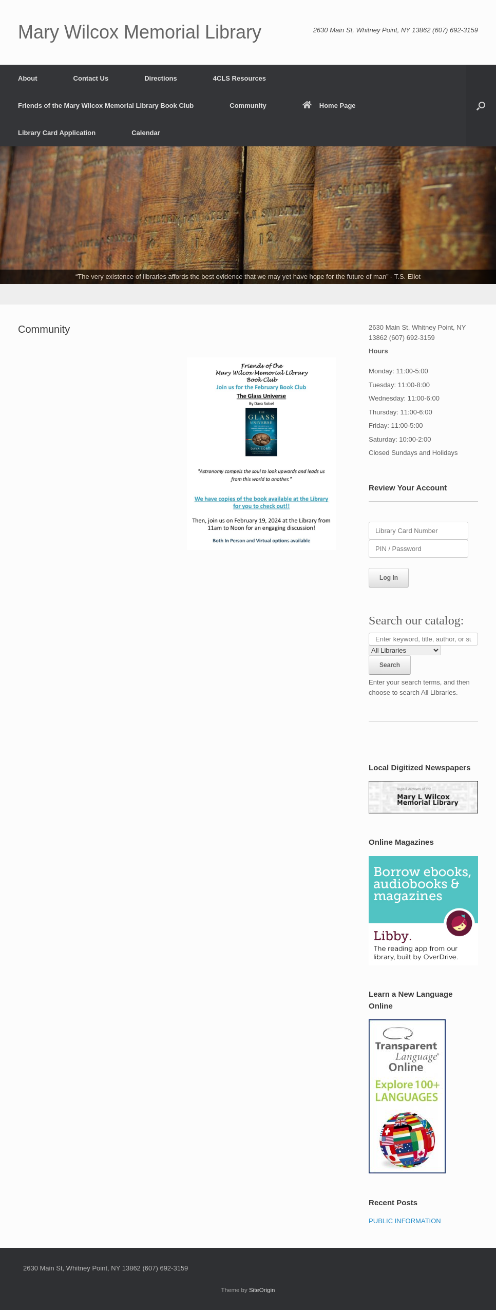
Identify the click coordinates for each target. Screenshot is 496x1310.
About (27, 78)
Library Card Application (57, 133)
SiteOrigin (262, 1290)
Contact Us (91, 78)
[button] (481, 105)
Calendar (145, 133)
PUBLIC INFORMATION (405, 1221)
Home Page (329, 105)
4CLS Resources (239, 78)
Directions (160, 78)
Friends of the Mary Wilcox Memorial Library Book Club (106, 105)
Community (248, 105)
